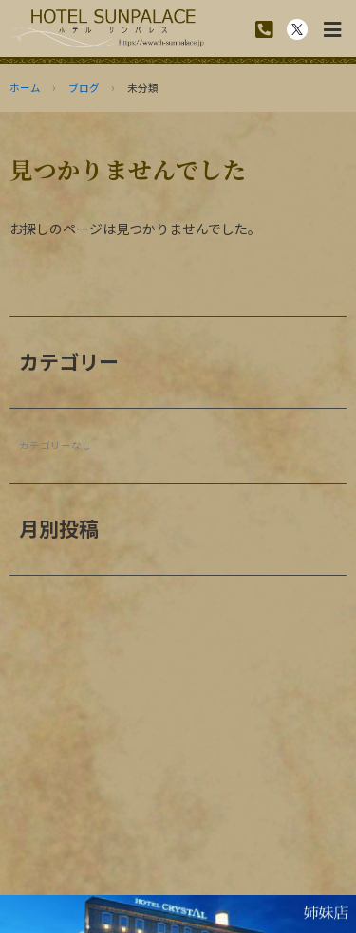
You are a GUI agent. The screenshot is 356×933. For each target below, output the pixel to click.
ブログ (84, 88)
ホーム (25, 88)
